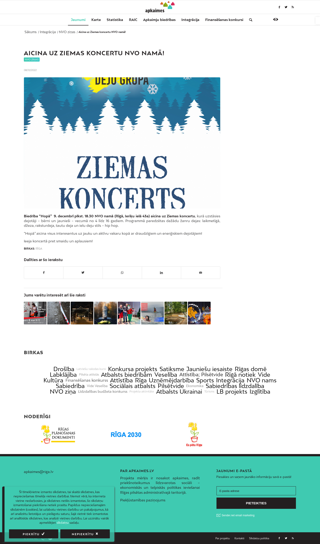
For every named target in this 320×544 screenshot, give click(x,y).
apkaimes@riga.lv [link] (38, 472)
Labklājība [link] (63, 374)
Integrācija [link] (230, 380)
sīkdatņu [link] (63, 522)
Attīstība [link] (121, 380)
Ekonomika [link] (194, 386)
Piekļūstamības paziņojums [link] (142, 500)
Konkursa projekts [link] (132, 369)
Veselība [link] (165, 374)
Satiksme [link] (172, 369)
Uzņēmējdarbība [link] (171, 380)
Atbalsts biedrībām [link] (126, 374)
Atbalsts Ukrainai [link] (179, 391)
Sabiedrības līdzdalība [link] (235, 386)
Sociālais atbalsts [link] (132, 386)
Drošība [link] (63, 369)
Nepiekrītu (83, 534)
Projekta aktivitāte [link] (141, 391)
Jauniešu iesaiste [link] (209, 369)
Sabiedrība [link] (70, 386)
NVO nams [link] (262, 380)
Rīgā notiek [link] (240, 374)
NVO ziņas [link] (31, 59)
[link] (317, 20)
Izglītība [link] (260, 391)
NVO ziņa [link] (63, 391)
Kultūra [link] (53, 380)
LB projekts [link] (231, 391)
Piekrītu (31, 534)
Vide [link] (264, 374)
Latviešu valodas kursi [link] (91, 369)
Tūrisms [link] (209, 391)
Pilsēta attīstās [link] (89, 374)
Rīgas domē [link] (251, 369)
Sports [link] (205, 380)
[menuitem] (78, 19)
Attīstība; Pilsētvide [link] (201, 374)
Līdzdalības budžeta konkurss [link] (102, 391)
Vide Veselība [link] (97, 386)
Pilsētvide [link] (171, 386)
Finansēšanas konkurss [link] (86, 380)
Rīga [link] (39, 248)
